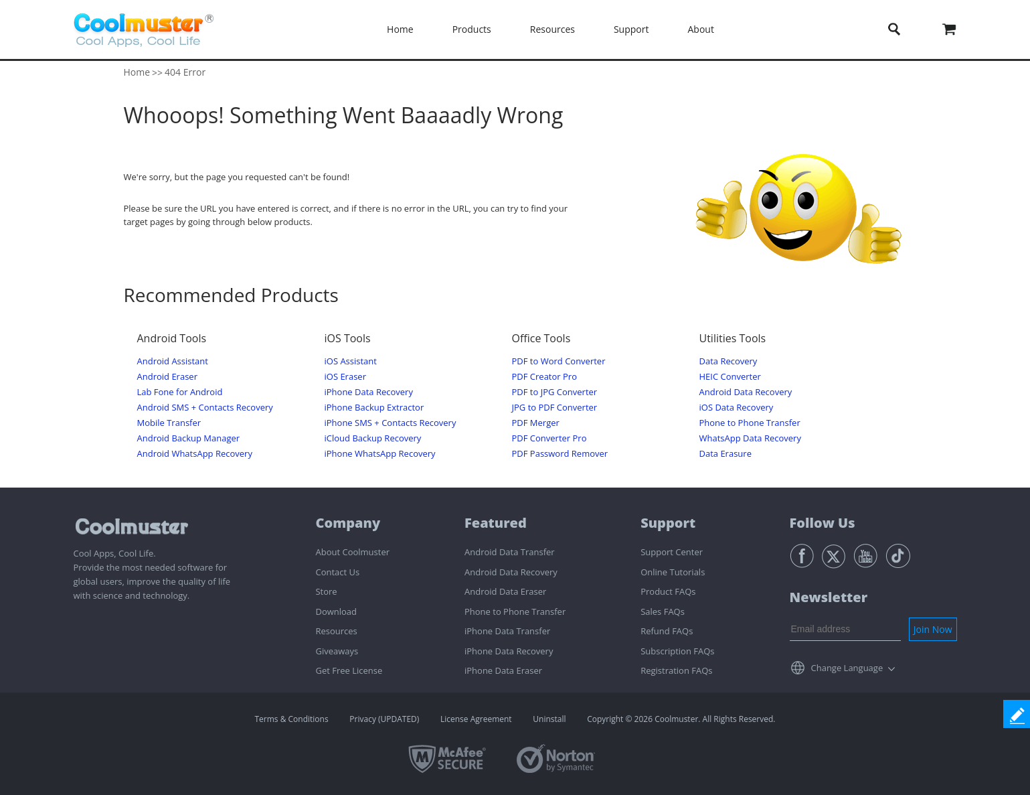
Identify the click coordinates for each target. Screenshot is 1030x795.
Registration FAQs (676, 670)
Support (631, 29)
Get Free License (348, 670)
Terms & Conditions (292, 719)
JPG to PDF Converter (555, 407)
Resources (552, 29)
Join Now (933, 629)
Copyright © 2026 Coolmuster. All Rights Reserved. (681, 719)
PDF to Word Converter (559, 361)
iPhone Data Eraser (503, 670)
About (700, 29)
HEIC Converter (730, 376)
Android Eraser (167, 376)
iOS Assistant (351, 361)
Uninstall (549, 719)
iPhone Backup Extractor (374, 407)
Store (326, 591)
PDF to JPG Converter (555, 392)
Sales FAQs (662, 611)
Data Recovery (728, 361)
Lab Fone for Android (180, 392)
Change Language (847, 668)
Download (336, 611)
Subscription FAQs (677, 651)
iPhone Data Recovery (369, 392)
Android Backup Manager (188, 438)
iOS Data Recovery (736, 407)
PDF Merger (536, 423)
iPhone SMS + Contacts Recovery (390, 423)
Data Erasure (725, 453)
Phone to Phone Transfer (749, 423)
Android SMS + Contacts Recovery (205, 407)
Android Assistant (172, 361)
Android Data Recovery (745, 392)
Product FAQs (667, 591)
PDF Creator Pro (544, 376)
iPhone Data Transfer (507, 631)
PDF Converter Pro (549, 438)
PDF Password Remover (560, 453)
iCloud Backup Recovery (373, 438)
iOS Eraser (345, 376)
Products (471, 29)
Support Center (671, 552)
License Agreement (476, 719)
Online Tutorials (672, 572)
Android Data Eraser (505, 591)
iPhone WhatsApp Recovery (380, 453)
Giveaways (336, 651)
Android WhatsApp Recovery (194, 453)
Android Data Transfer (509, 552)
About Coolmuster (352, 552)
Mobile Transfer (169, 423)
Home (400, 29)
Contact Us (337, 572)
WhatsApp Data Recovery (750, 438)
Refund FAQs (666, 631)
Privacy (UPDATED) (384, 719)
